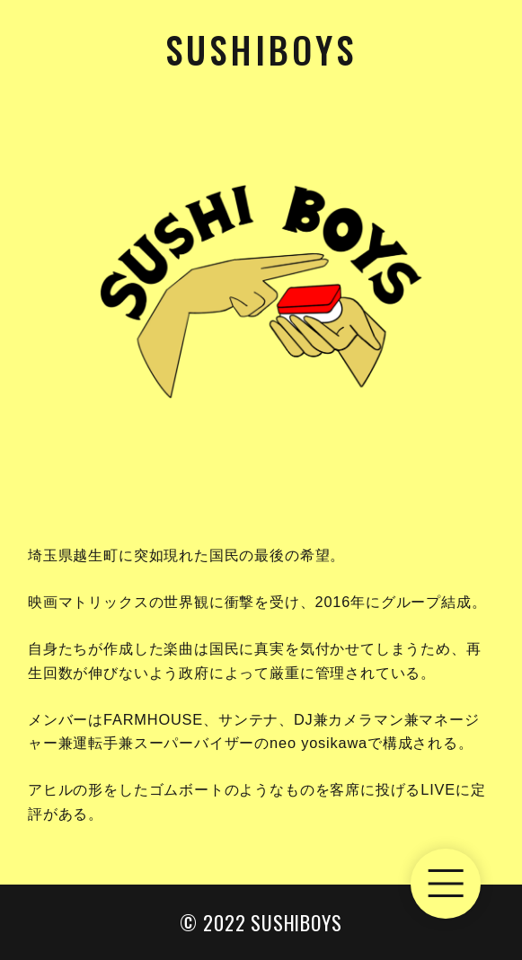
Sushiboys (261, 49)
